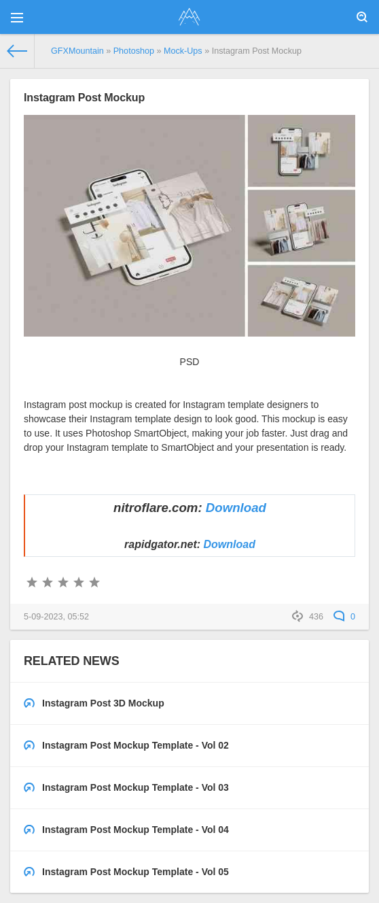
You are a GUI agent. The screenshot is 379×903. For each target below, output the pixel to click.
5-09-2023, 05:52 (56, 616)
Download (236, 507)
